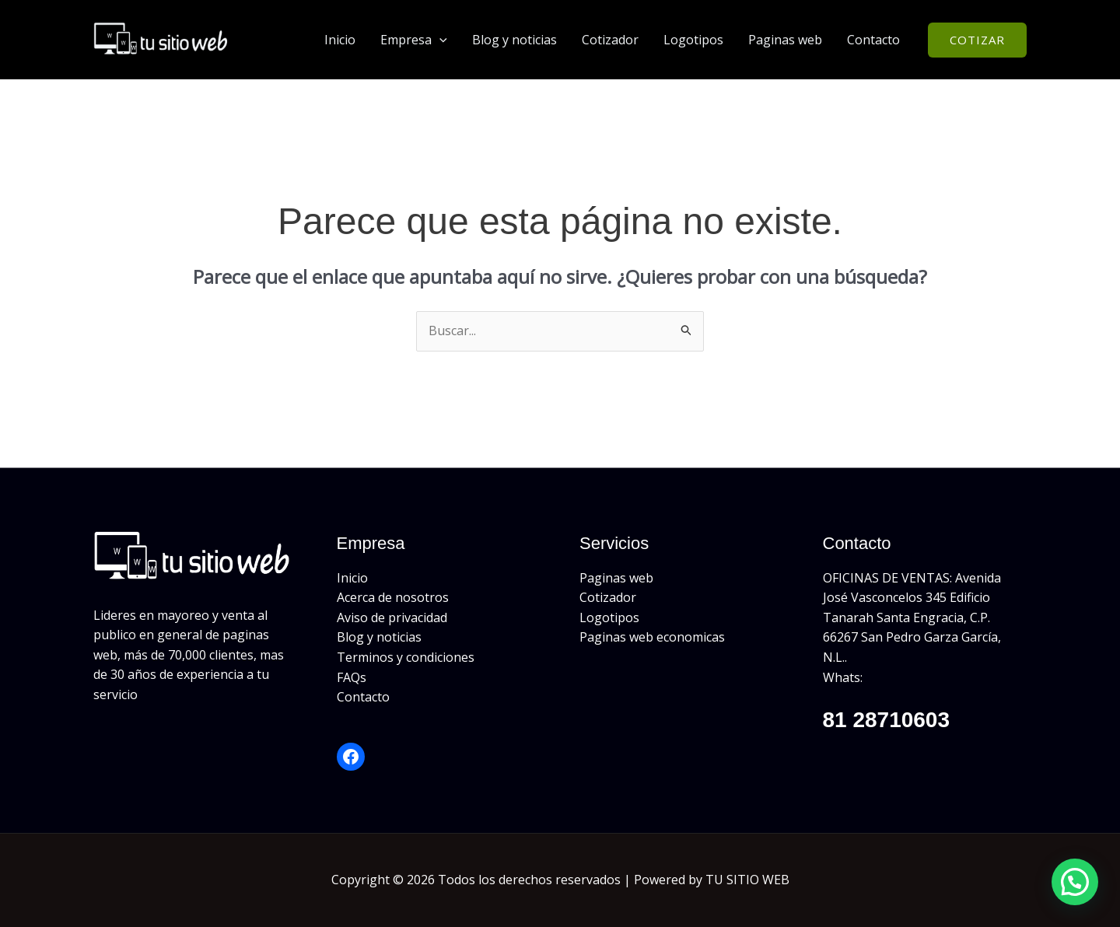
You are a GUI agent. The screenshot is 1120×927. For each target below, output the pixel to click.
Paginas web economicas (652, 636)
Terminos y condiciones (405, 657)
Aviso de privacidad (392, 617)
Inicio (339, 39)
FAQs (351, 677)
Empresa (413, 39)
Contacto (873, 39)
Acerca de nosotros (393, 597)
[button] (439, 39)
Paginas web (785, 39)
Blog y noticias (514, 39)
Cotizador (610, 39)
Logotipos (693, 39)
